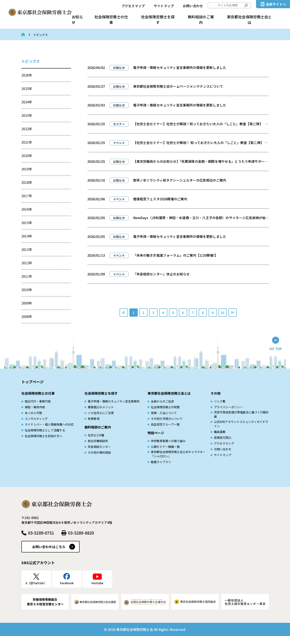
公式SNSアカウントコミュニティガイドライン (241, 424)
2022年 (26, 128)
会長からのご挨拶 (162, 401)
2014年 (26, 236)
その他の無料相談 (99, 452)
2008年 (26, 316)
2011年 (26, 276)
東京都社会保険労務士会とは (249, 19)
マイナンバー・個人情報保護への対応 (49, 424)
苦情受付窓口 (222, 437)
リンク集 (219, 401)
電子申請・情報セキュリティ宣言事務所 (114, 401)
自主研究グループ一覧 (165, 424)
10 (222, 312)
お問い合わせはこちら (49, 546)
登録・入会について (164, 413)
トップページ (32, 381)
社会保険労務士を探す (158, 19)
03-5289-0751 (41, 533)
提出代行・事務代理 (38, 401)
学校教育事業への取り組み (168, 441)
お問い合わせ (193, 5)
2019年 (26, 168)
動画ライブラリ (161, 462)
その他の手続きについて (167, 419)
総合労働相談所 (98, 441)
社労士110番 (96, 435)
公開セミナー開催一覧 (165, 447)
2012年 (26, 262)
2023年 (26, 115)
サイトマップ (164, 5)
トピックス (30, 61)
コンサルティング (36, 419)
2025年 (26, 88)
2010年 (26, 289)
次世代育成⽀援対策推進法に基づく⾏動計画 (241, 414)
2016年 (26, 209)
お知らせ (77, 19)
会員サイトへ (276, 4)
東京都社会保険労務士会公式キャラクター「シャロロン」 (178, 454)
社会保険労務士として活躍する (45, 430)
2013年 (26, 249)
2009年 (26, 303)
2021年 (26, 142)
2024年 (26, 101)
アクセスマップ (133, 5)
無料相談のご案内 (201, 19)
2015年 (26, 222)
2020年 (26, 155)
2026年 (26, 75)
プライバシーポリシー (228, 407)
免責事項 (93, 419)
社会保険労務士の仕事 (111, 19)
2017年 (26, 195)
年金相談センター (99, 447)
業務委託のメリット (101, 407)
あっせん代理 (33, 413)
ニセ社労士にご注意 (101, 413)
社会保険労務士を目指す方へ (43, 436)
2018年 (26, 182)
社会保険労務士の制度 (165, 407)
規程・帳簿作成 (35, 407)
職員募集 (219, 432)
